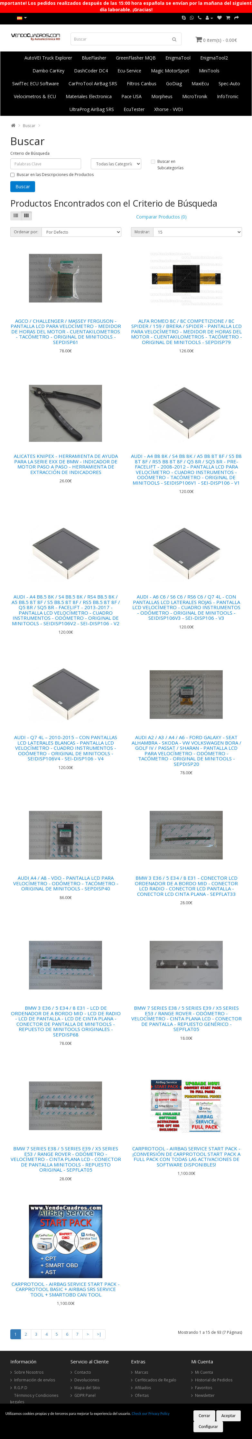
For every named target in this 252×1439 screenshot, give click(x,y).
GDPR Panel (85, 1395)
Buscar (29, 125)
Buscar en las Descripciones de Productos (52, 174)
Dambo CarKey (48, 71)
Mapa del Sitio (87, 1387)
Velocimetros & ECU (35, 96)
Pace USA (131, 96)
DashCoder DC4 (91, 71)
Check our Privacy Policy (151, 1413)
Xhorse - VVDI (168, 109)
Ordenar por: (26, 232)
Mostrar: (142, 232)
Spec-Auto (229, 83)
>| (99, 1334)
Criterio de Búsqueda (30, 153)
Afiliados (143, 1387)
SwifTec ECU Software (35, 83)
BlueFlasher (94, 58)
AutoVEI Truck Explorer (48, 58)
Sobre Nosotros (28, 1372)
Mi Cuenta (204, 1372)
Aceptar (228, 1415)
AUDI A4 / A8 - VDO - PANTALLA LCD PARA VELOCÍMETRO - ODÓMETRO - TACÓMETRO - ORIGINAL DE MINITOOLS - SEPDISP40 (65, 883)
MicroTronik (194, 96)
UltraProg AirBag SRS (92, 109)
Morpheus (162, 96)
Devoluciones (86, 1380)
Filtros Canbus (141, 83)
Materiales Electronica (89, 96)
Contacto (82, 1372)
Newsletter (205, 1395)
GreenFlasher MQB (136, 58)
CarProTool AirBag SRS (93, 83)
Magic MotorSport (170, 71)
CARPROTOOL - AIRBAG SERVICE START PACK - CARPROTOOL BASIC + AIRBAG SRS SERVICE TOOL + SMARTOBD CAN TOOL (66, 1289)
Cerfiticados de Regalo (155, 1380)
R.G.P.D (20, 1387)
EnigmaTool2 (214, 58)
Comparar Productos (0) (161, 217)
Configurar (208, 1426)
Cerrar (204, 1415)
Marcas (141, 1372)
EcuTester (134, 109)
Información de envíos (34, 1380)
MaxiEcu (200, 83)
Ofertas (142, 1395)
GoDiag (174, 83)
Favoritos (203, 1387)
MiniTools (209, 71)
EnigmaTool (178, 58)
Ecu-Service (129, 71)
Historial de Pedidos (213, 1380)
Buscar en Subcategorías (167, 165)
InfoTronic (227, 96)
